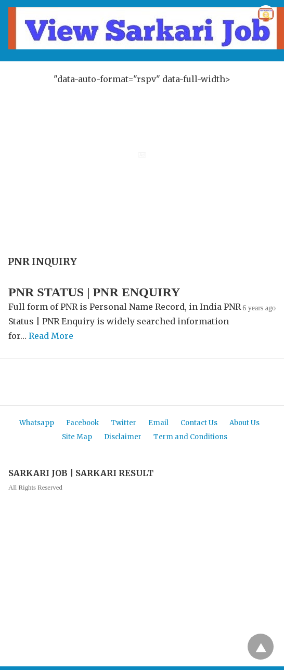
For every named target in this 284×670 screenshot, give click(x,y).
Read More (51, 336)
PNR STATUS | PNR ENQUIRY (94, 292)
